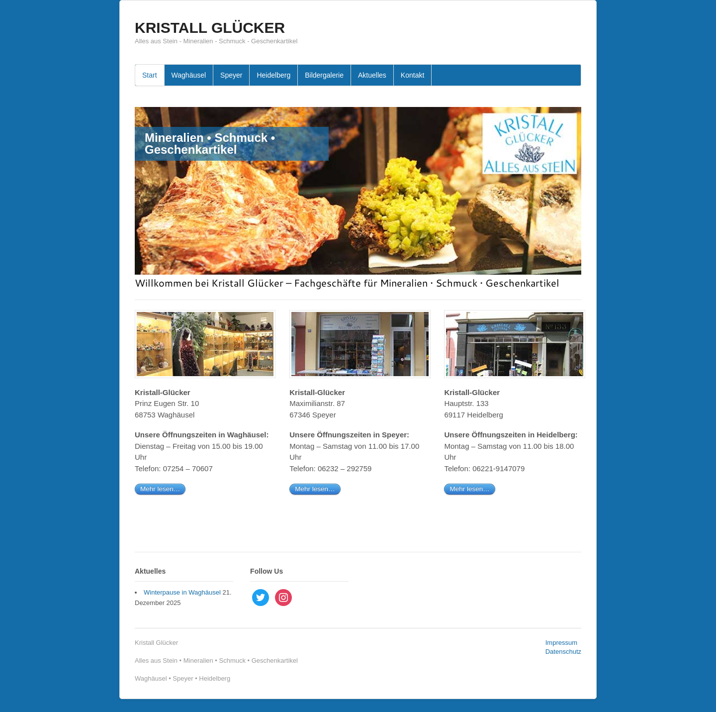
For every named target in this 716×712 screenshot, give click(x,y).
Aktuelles (372, 75)
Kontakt (412, 75)
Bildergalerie (324, 75)
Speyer (231, 75)
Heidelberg (273, 75)
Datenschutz (563, 651)
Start (149, 75)
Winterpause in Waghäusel (182, 592)
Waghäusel (189, 75)
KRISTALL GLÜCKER (210, 27)
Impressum (561, 642)
